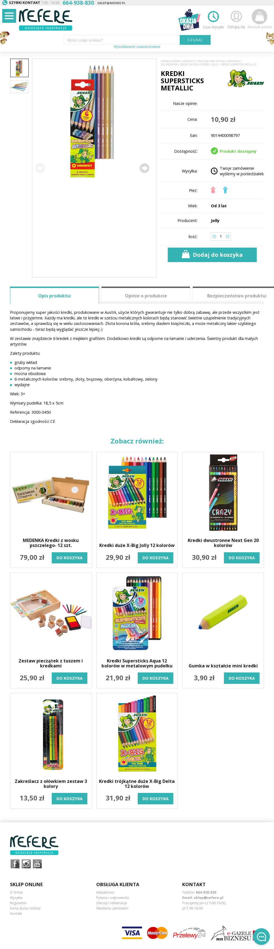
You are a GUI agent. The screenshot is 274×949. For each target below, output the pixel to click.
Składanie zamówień (112, 908)
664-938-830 (206, 892)
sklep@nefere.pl (111, 3)
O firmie (16, 892)
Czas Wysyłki (213, 19)
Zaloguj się (236, 19)
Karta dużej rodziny (25, 908)
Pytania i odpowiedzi (112, 897)
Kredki (205, 64)
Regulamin (18, 903)
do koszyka (69, 557)
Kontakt (16, 913)
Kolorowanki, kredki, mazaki (180, 64)
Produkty (189, 61)
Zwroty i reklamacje (111, 903)
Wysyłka (16, 897)
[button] (144, 168)
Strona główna (171, 61)
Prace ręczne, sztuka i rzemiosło (219, 61)
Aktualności (105, 892)
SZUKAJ (195, 39)
